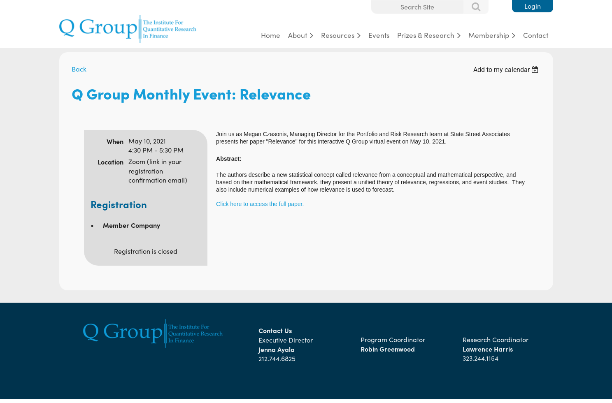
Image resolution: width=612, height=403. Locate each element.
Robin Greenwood (389, 348)
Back (79, 69)
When (115, 141)
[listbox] (507, 70)
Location (110, 161)
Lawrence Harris (488, 348)
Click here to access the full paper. (260, 204)
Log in (532, 6)
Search (471, 7)
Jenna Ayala (276, 349)
